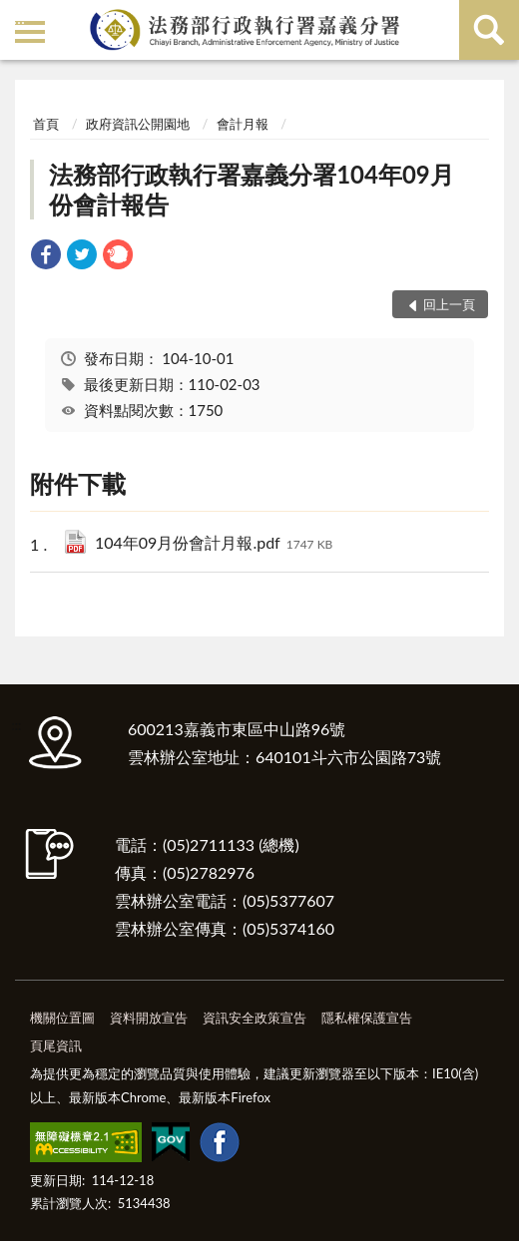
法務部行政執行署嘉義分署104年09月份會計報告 (251, 189)
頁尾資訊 (56, 1045)
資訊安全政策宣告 (254, 1018)
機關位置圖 (62, 1018)
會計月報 (242, 124)
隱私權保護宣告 (366, 1018)
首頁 (46, 124)
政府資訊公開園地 (138, 124)
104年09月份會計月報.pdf (213, 544)
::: (19, 17)
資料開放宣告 (149, 1018)
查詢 (489, 30)
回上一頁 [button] (449, 304)
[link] (46, 256)
